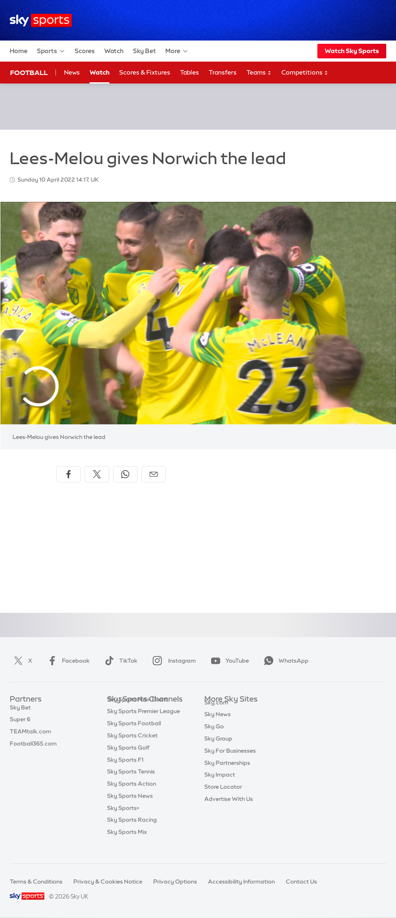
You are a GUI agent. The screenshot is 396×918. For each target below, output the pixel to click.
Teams (259, 72)
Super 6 (20, 723)
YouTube (228, 660)
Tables (189, 72)
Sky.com (216, 712)
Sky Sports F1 (125, 772)
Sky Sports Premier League (143, 723)
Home (19, 51)
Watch (114, 51)
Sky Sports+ (123, 820)
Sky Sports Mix (127, 844)
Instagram (172, 660)
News (72, 72)
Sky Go (214, 735)
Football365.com (33, 748)
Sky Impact (219, 784)
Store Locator (223, 796)
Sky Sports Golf (128, 760)
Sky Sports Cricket (132, 748)
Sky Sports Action (131, 796)
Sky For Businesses (230, 760)
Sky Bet (144, 51)
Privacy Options (175, 881)
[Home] (41, 20)
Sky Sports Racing (132, 832)
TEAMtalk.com (30, 735)
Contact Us (301, 881)
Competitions (304, 72)
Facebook (67, 660)
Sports (51, 51)
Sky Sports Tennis (131, 784)
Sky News (217, 723)
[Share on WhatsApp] (125, 474)
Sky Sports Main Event (137, 712)
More (176, 51)
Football (29, 72)
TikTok (119, 660)
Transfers (223, 72)
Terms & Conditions (36, 881)
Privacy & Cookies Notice (107, 881)
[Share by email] (153, 474)
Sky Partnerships (227, 772)
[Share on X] (97, 474)
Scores (85, 51)
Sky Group (218, 748)
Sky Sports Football (134, 735)
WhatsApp (284, 660)
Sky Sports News (130, 808)
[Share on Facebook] (68, 474)
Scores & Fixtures (144, 72)
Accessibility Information (241, 881)
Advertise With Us (228, 808)
